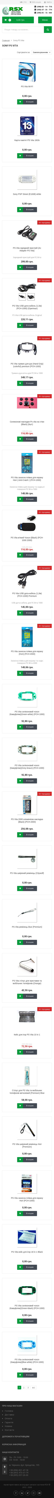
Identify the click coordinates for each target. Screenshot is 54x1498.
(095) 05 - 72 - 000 (44, 12)
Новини (8, 1426)
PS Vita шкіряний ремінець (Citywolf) (27, 873)
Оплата (8, 1418)
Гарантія (9, 1422)
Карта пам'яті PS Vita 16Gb (27, 140)
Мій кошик (36, 2)
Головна (9, 1411)
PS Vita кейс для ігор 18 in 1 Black (27, 1252)
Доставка (9, 1414)
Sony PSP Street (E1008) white (27, 194)
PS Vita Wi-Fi (27, 86)
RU (25, 2)
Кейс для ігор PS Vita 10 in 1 (27, 1034)
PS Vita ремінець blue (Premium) (27, 927)
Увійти (49, 2)
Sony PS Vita (18, 40)
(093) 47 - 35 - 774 (44, 9)
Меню (45, 19)
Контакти (9, 1430)
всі (33, 1387)
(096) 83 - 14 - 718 (44, 6)
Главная (6, 40)
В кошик (30, 101)
